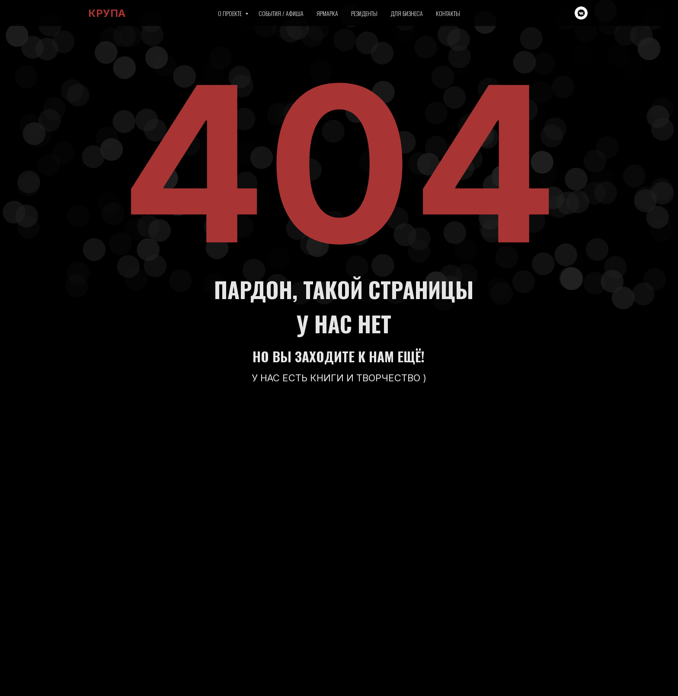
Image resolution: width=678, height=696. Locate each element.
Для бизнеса (406, 13)
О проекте (230, 13)
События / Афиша (281, 13)
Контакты (448, 13)
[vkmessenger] (581, 12)
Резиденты (364, 13)
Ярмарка (327, 13)
